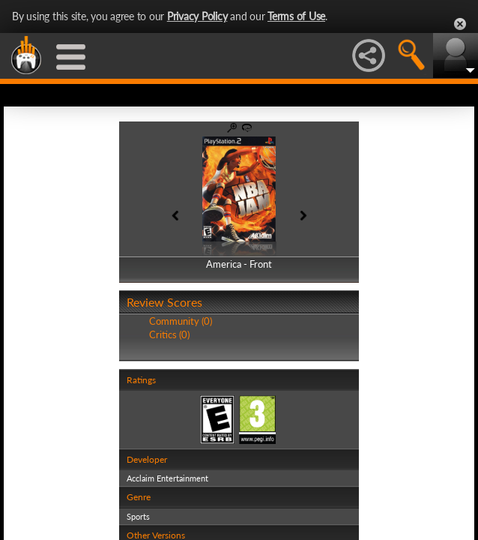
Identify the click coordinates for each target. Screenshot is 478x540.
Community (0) (180, 321)
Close (460, 24)
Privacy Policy (197, 16)
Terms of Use (296, 16)
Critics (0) (169, 334)
